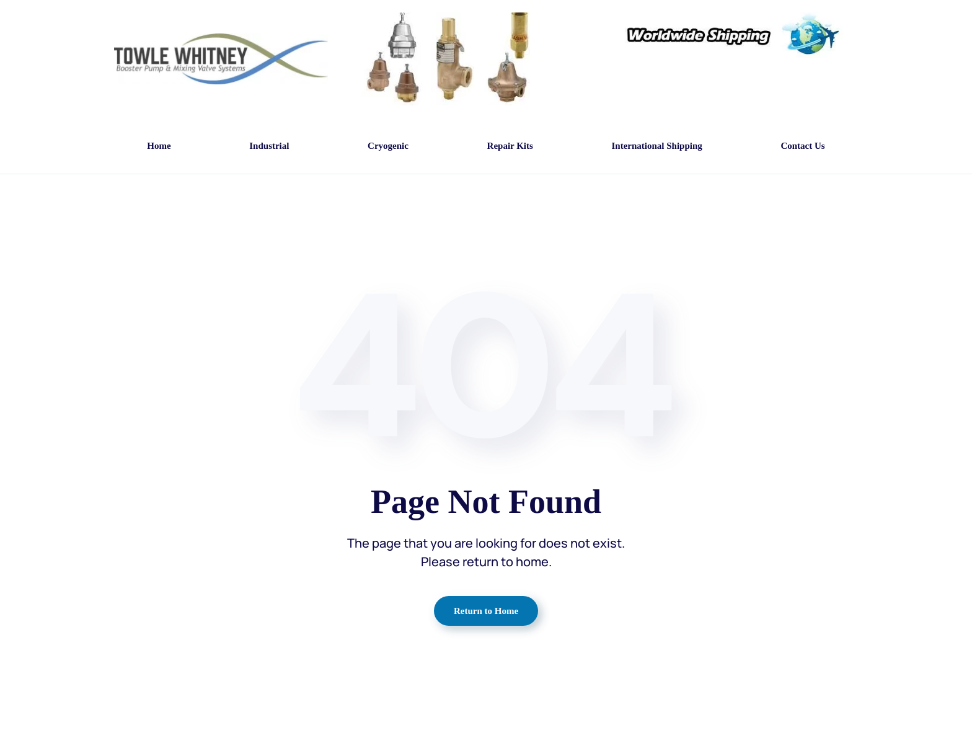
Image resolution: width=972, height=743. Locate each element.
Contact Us (802, 146)
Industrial (269, 146)
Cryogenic (388, 146)
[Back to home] (221, 59)
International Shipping (656, 146)
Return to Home (486, 611)
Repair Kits (510, 146)
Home (158, 146)
